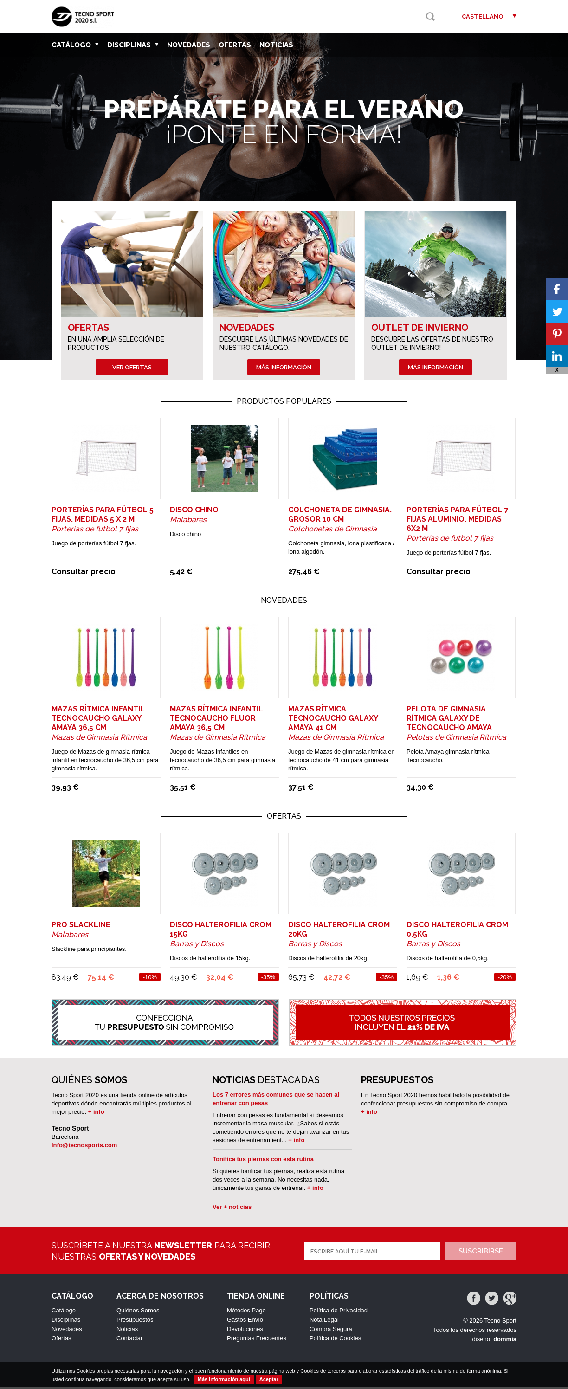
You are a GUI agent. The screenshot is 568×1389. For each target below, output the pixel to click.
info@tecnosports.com (84, 1147)
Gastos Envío (245, 1321)
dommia (504, 1341)
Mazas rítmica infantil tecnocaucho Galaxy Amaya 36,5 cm (98, 720)
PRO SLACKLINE (81, 927)
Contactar (129, 1340)
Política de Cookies (335, 1340)
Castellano (482, 16)
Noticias (276, 45)
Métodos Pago (246, 1312)
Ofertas (235, 45)
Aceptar (268, 1379)
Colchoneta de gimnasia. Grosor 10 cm (340, 517)
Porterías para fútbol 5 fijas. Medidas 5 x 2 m (103, 517)
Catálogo (75, 45)
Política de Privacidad (339, 1312)
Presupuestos (135, 1321)
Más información (283, 367)
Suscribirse (480, 1253)
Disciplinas (133, 45)
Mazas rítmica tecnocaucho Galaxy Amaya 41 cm (333, 720)
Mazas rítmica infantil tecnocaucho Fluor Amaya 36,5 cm (216, 720)
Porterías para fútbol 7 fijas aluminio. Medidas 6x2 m (458, 521)
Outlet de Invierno (419, 327)
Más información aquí (224, 1379)
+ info (96, 1114)
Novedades (188, 45)
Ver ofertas (132, 367)
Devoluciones (245, 1331)
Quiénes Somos (138, 1312)
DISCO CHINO (194, 512)
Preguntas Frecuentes (256, 1340)
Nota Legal (324, 1321)
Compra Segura (331, 1331)
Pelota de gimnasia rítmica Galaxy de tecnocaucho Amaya (449, 720)
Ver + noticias (232, 1209)
